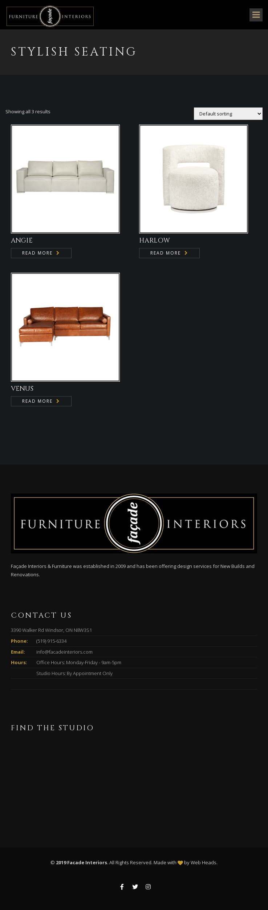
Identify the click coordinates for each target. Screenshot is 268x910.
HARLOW (154, 240)
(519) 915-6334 (51, 641)
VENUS (22, 388)
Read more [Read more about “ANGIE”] (37, 253)
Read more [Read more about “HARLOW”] (165, 253)
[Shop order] (228, 113)
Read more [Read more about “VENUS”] (37, 401)
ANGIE (22, 240)
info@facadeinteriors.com (64, 652)
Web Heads (203, 862)
